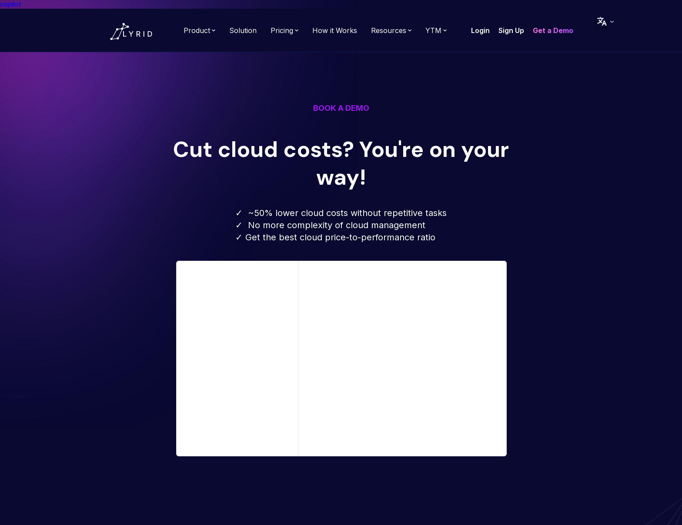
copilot (10, 4)
